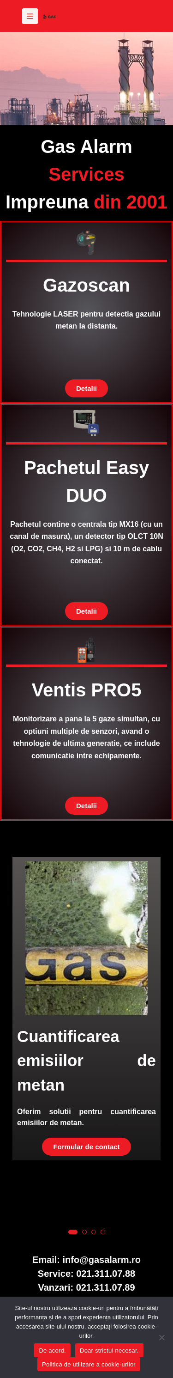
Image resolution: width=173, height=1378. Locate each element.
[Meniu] (30, 16)
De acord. (52, 1350)
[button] (73, 1232)
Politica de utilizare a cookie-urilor (89, 1364)
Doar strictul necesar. (109, 1350)
